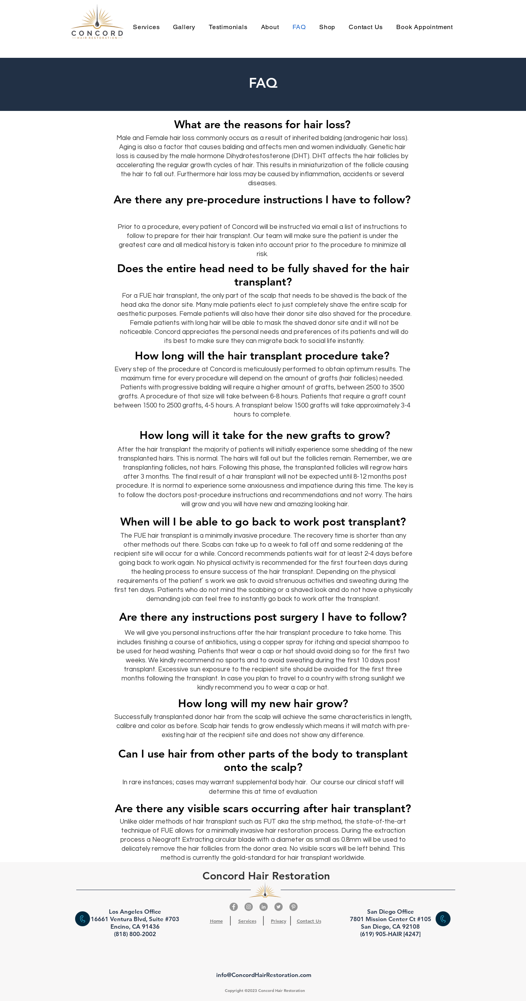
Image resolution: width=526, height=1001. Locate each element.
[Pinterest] (293, 907)
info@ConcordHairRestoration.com (263, 975)
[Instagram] (249, 907)
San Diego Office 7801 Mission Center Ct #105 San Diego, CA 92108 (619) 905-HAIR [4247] (390, 923)
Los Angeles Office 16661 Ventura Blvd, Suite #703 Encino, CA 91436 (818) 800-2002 (135, 923)
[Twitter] (278, 907)
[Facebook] (234, 907)
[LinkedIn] (263, 907)
